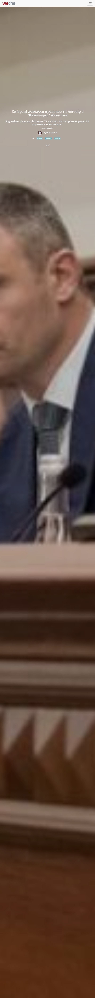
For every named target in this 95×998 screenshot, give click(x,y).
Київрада (57, 138)
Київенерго (48, 138)
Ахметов (39, 138)
